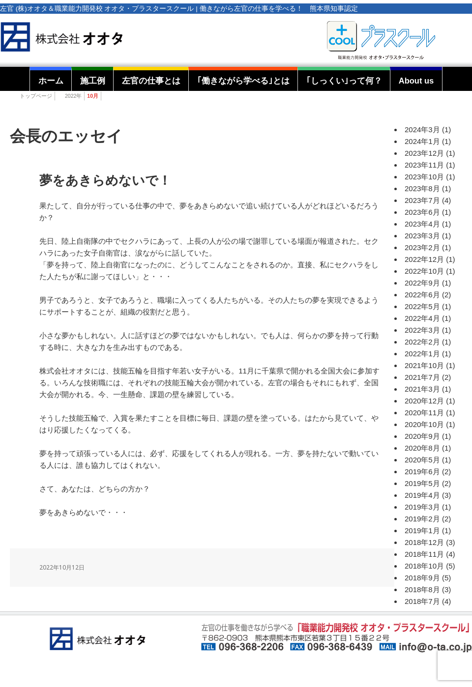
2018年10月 (424, 566)
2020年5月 (422, 460)
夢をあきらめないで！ (105, 180)
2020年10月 (424, 424)
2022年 (73, 96)
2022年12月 (424, 259)
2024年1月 (422, 141)
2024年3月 (422, 129)
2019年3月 (422, 507)
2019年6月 (422, 471)
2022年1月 (422, 353)
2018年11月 (424, 554)
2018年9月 (422, 577)
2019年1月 (422, 530)
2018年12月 (424, 542)
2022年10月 (424, 271)
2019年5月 (422, 483)
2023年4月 (422, 224)
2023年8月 (422, 188)
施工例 (92, 80)
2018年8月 (422, 589)
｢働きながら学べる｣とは (243, 80)
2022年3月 (422, 330)
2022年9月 (422, 283)
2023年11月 (424, 165)
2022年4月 (422, 318)
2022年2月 (422, 342)
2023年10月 (424, 176)
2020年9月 (422, 436)
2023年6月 (422, 212)
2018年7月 (422, 601)
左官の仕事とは (151, 80)
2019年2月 (422, 519)
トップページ (36, 96)
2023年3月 (422, 235)
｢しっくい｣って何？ (344, 80)
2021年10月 (424, 365)
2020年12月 (424, 401)
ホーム (50, 80)
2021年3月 (422, 389)
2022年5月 (422, 306)
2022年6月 (422, 294)
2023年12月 (424, 153)
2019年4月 (422, 495)
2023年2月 (422, 247)
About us (416, 80)
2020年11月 (424, 412)
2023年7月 (422, 200)
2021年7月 (422, 377)
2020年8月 (422, 448)
